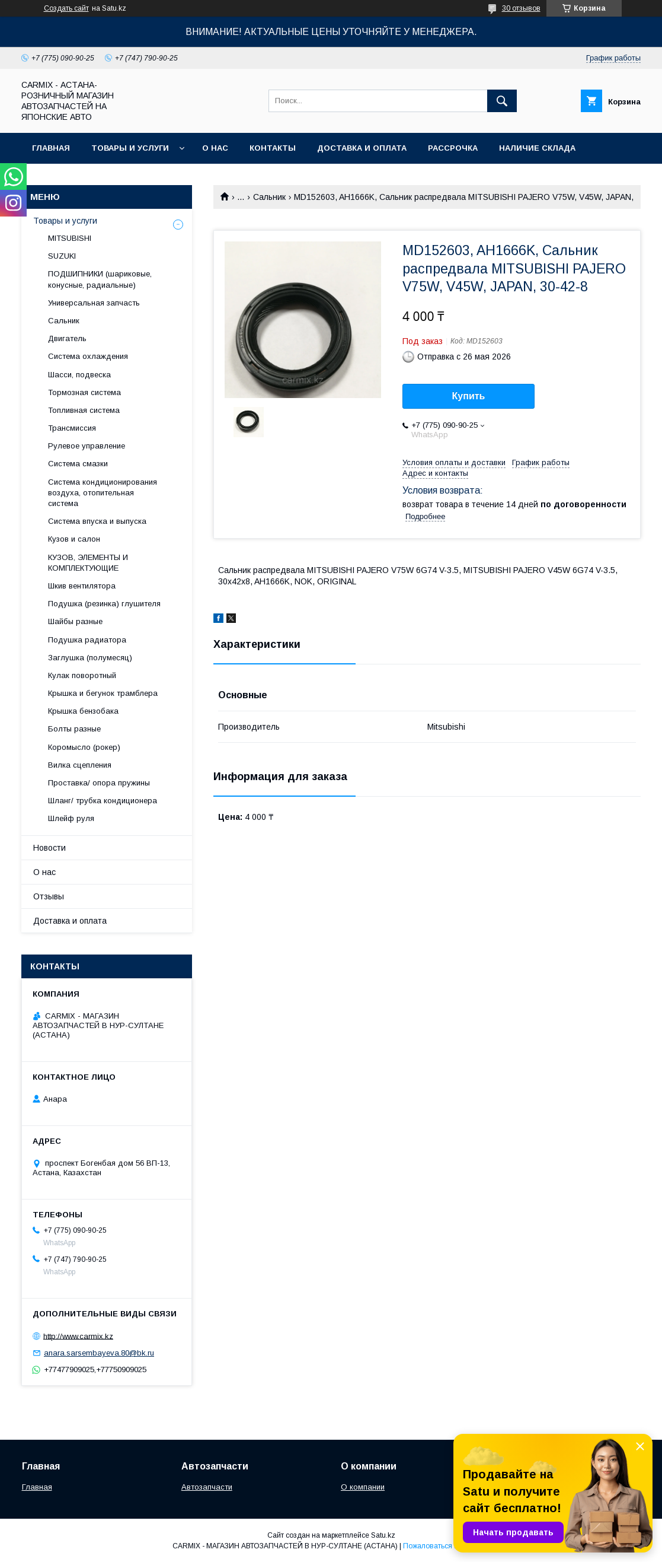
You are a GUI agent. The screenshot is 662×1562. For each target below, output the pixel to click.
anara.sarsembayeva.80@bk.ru (99, 1352)
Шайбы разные (75, 621)
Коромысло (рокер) (84, 747)
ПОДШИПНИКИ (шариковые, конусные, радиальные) (100, 279)
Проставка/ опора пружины (99, 782)
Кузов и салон (74, 539)
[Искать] (502, 101)
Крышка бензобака (83, 711)
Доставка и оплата (362, 148)
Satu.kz (383, 1535)
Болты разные (74, 728)
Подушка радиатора (87, 639)
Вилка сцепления (79, 765)
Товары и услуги (130, 148)
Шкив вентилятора (82, 585)
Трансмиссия (72, 428)
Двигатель (67, 338)
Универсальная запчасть (94, 302)
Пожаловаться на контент (446, 1546)
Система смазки (78, 463)
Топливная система (84, 410)
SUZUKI (62, 256)
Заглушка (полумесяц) (90, 657)
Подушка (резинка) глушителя (104, 603)
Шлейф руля (71, 818)
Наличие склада (537, 148)
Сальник (269, 197)
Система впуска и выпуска (97, 521)
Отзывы (48, 896)
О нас (215, 148)
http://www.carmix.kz (78, 1335)
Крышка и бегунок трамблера (103, 693)
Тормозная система (84, 392)
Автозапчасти (206, 1487)
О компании (363, 1487)
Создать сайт (66, 8)
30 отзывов (521, 8)
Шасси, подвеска (79, 374)
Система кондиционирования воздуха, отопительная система (102, 493)
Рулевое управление (86, 445)
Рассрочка (453, 148)
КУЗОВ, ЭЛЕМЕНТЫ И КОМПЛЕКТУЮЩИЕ (88, 562)
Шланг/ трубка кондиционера (102, 800)
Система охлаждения (88, 356)
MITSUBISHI (69, 238)
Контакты (273, 148)
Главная (51, 148)
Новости (49, 847)
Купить (468, 396)
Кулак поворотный (82, 675)
